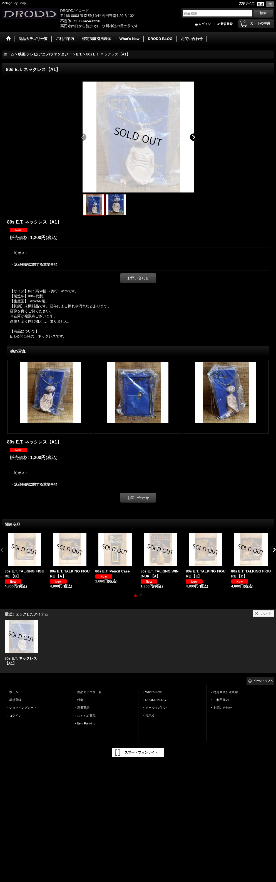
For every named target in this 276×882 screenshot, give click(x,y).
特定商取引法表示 (225, 692)
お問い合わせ (138, 278)
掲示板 (150, 715)
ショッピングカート (23, 707)
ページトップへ (263, 680)
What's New (153, 692)
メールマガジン (156, 707)
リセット (265, 613)
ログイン (204, 24)
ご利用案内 (221, 699)
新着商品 (83, 707)
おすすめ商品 (86, 715)
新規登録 (226, 24)
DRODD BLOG (155, 699)
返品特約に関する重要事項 (36, 264)
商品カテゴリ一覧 (89, 692)
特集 (80, 699)
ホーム (13, 692)
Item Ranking (86, 723)
